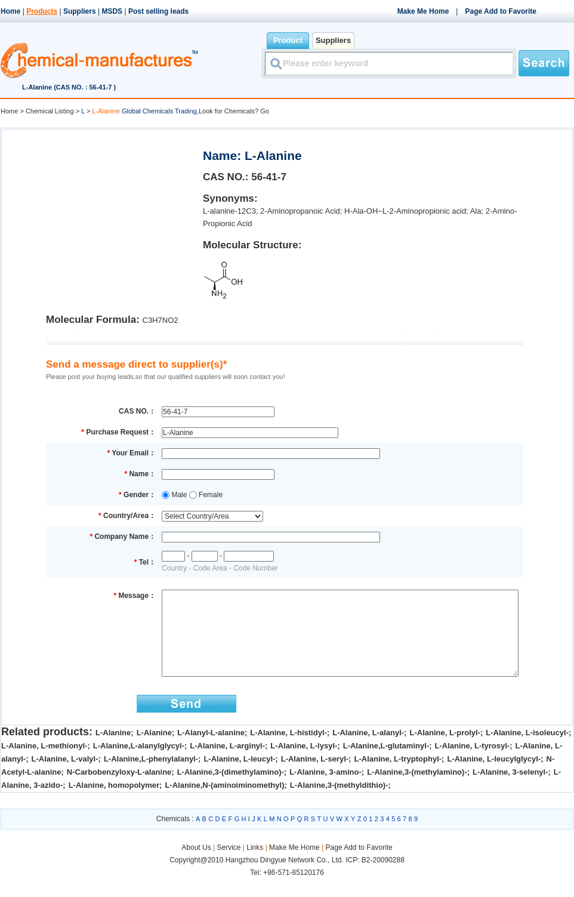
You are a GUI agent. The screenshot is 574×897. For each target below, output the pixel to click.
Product (288, 40)
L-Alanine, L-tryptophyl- (398, 776)
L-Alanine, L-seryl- (314, 776)
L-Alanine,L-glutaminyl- (386, 763)
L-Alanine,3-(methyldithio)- (339, 803)
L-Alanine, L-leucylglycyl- (494, 776)
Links (254, 865)
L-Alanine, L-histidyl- (288, 750)
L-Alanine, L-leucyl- (239, 776)
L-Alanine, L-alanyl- (368, 750)
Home (10, 11)
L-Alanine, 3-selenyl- (510, 789)
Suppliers (79, 11)
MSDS (111, 11)
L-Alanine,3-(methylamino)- (417, 789)
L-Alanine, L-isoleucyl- (527, 750)
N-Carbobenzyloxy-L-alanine (119, 789)
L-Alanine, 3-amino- (325, 789)
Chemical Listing (50, 111)
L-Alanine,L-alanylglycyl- (138, 763)
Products (41, 11)
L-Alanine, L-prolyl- (444, 750)
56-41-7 (268, 177)
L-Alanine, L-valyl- (65, 776)
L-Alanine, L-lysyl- (303, 763)
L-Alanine (113, 750)
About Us (197, 865)
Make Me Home (423, 11)
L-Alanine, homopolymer (114, 803)
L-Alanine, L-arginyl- (227, 763)
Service (228, 865)
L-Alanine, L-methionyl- (44, 763)
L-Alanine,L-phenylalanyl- (151, 776)
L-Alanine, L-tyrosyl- (472, 763)
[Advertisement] (101, 212)
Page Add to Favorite (500, 11)
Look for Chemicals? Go (234, 111)
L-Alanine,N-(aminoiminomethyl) (224, 803)
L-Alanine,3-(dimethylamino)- (230, 789)
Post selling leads (158, 11)
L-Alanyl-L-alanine (211, 750)
